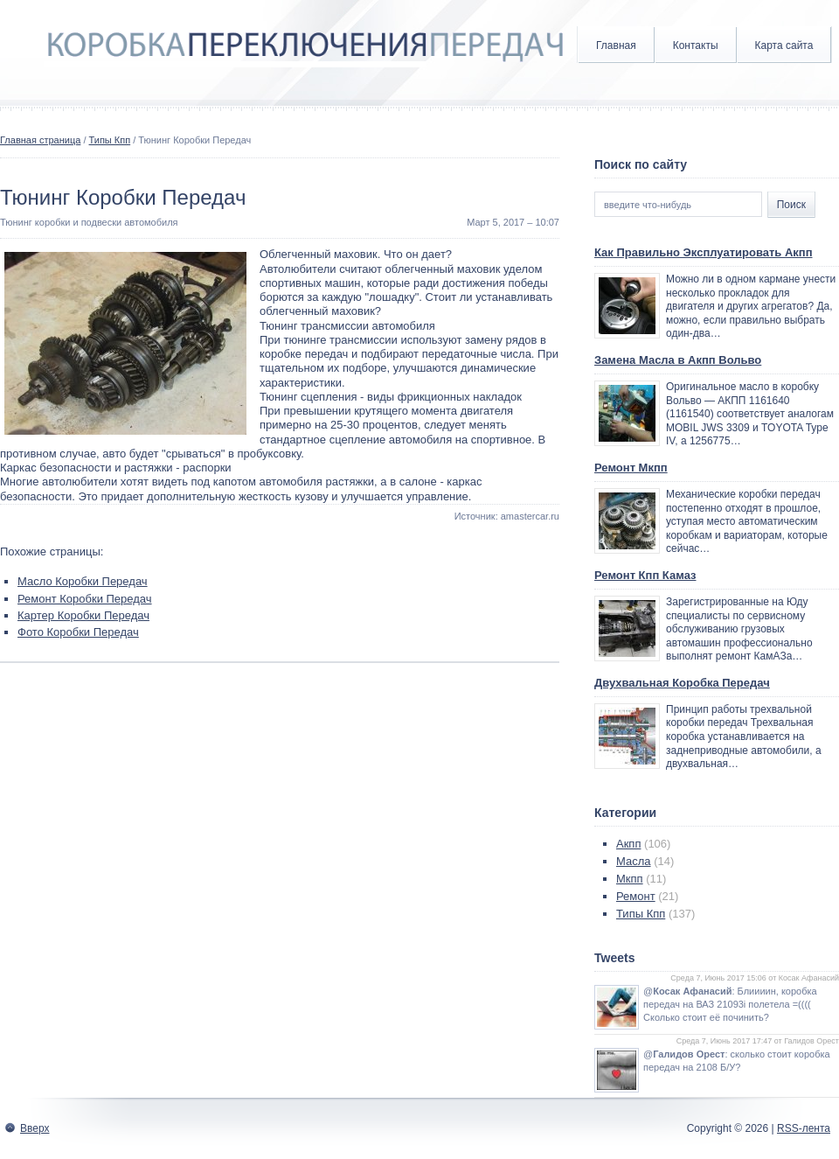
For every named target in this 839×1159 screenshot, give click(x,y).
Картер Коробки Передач (83, 615)
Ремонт (635, 896)
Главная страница (40, 140)
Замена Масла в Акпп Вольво (677, 360)
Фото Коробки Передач (78, 632)
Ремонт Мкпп (631, 467)
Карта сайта (784, 45)
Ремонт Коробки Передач (84, 598)
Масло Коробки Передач (82, 581)
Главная (616, 45)
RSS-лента (803, 1128)
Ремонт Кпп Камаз (645, 575)
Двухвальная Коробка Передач (682, 682)
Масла (633, 861)
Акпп (628, 843)
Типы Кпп (110, 140)
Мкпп (629, 878)
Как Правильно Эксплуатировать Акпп (703, 252)
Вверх (34, 1128)
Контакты (695, 45)
